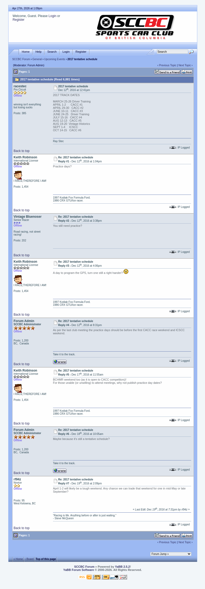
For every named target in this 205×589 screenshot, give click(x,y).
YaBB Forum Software (78, 569)
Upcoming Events (54, 59)
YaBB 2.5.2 (122, 566)
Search (52, 51)
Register (18, 20)
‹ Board (29, 558)
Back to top (22, 151)
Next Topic (184, 65)
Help (38, 51)
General (37, 59)
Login (52, 16)
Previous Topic (167, 65)
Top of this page (46, 558)
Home (25, 51)
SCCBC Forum (21, 59)
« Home (18, 558)
